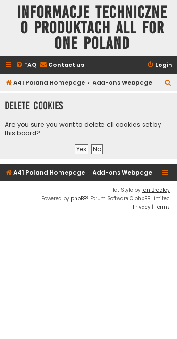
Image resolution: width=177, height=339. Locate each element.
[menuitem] (26, 65)
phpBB (78, 198)
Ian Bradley (156, 190)
